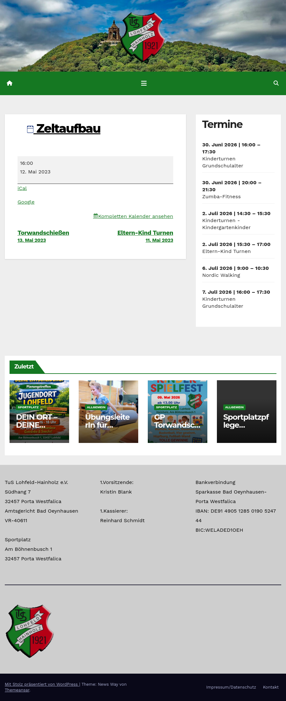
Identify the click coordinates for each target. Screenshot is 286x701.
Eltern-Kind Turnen (134, 236)
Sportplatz (28, 407)
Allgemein (96, 407)
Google (26, 202)
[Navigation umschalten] (144, 83)
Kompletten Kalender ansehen (135, 216)
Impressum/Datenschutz (231, 687)
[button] (276, 83)
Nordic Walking (221, 275)
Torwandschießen (56, 236)
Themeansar (17, 690)
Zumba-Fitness (221, 196)
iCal (22, 188)
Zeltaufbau (63, 128)
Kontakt (271, 687)
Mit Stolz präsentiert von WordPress (42, 684)
